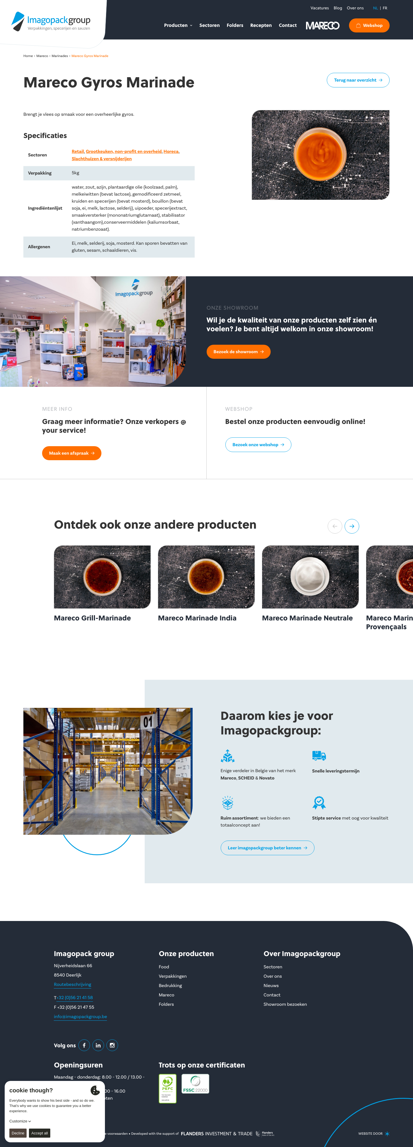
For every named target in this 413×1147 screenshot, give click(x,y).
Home (28, 56)
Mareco (42, 56)
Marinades (60, 56)
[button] (335, 526)
